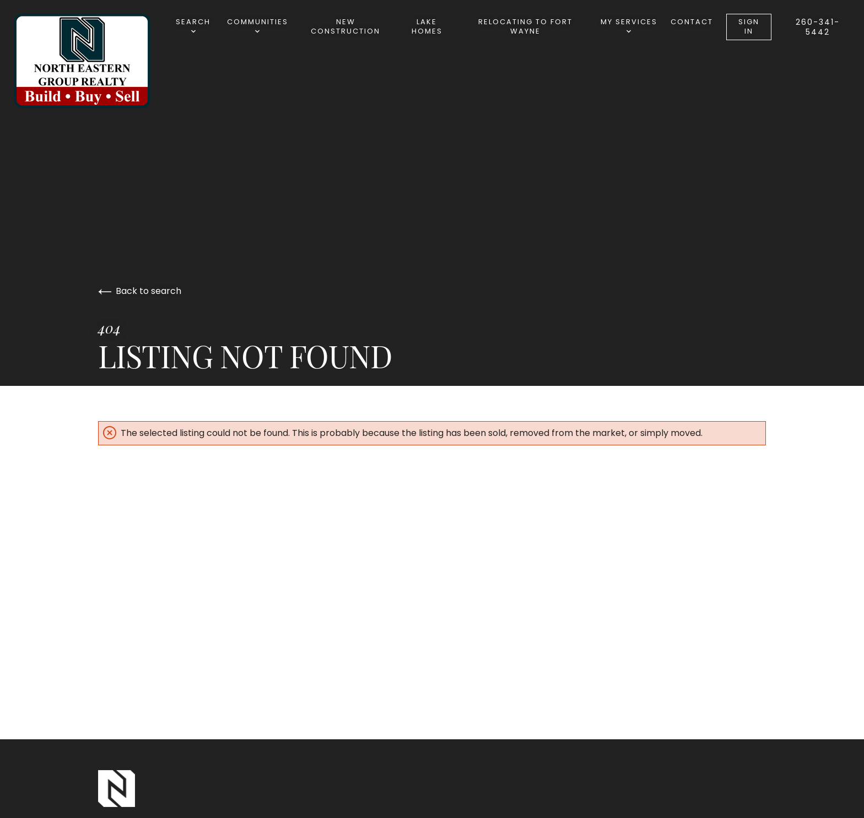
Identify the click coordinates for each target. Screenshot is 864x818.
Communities (257, 25)
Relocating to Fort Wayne (525, 26)
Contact (692, 22)
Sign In (748, 26)
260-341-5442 (818, 27)
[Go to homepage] (93, 60)
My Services (629, 25)
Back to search (139, 291)
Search (193, 25)
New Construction (345, 26)
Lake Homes (427, 26)
